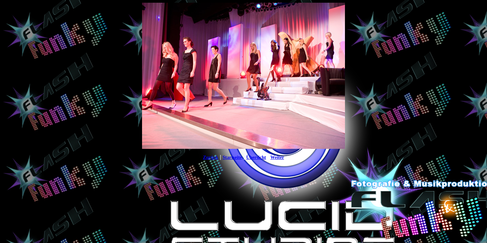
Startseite (232, 157)
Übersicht (256, 157)
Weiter (277, 157)
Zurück (210, 157)
